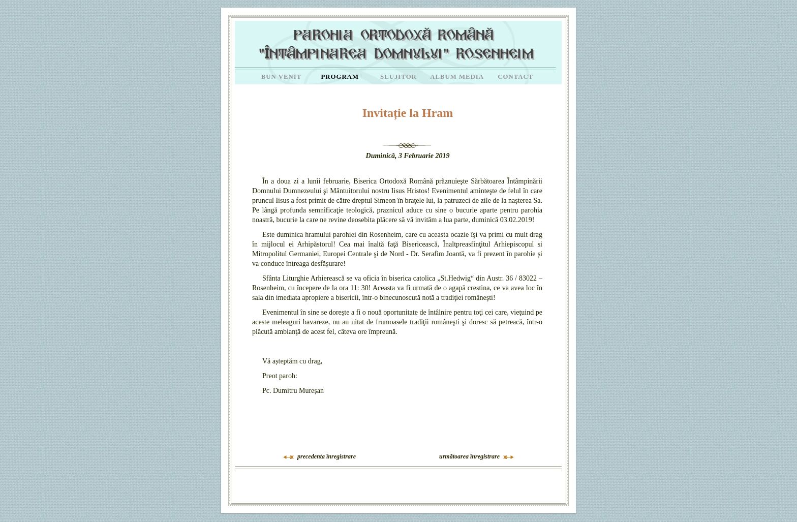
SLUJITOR (398, 76)
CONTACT (515, 76)
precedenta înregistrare (326, 456)
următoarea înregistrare (469, 456)
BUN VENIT (281, 76)
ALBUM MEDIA (457, 76)
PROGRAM (340, 76)
